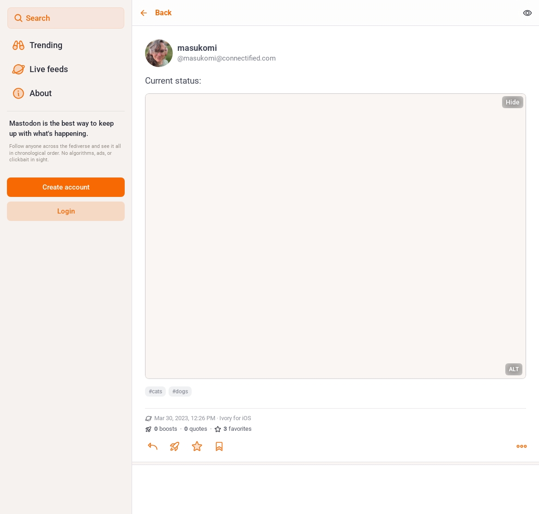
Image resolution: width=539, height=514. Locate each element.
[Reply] (152, 446)
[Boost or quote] (174, 446)
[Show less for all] (527, 13)
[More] (521, 446)
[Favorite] (197, 446)
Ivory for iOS (235, 418)
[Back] (325, 12)
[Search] (65, 18)
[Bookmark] (219, 446)
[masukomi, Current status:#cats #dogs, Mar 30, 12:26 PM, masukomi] (335, 245)
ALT (514, 369)
